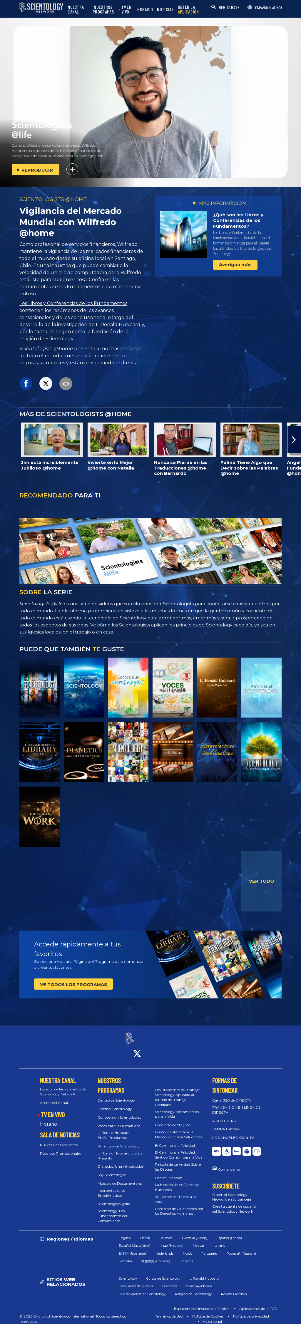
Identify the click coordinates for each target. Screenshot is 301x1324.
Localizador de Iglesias (136, 1281)
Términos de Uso (169, 1311)
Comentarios (229, 1164)
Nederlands (164, 1248)
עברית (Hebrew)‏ (171, 1240)
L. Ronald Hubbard (204, 1273)
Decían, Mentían (169, 1172)
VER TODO (261, 881)
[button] (294, 439)
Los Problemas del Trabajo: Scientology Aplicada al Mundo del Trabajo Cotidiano (177, 1092)
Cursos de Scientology (163, 1273)
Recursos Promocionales (60, 1148)
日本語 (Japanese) (132, 1248)
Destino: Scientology (115, 1103)
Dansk (145, 1233)
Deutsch (166, 1233)
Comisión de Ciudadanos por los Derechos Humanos (179, 1206)
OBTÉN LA (188, 9)
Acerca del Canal (54, 1097)
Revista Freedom (234, 1289)
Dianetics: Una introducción (121, 1161)
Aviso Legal (212, 1316)
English (125, 1233)
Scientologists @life (114, 1198)
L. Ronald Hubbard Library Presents (120, 1150)
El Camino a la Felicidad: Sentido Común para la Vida (179, 1149)
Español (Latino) (229, 1233)
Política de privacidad (251, 1311)
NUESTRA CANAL (76, 9)
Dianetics (169, 1281)
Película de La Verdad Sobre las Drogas (178, 1161)
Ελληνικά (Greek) (194, 1233)
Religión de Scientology (193, 1289)
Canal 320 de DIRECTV (231, 1095)
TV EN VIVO (126, 9)
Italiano (219, 1240)
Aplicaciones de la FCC (258, 1303)
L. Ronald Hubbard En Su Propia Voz (114, 1130)
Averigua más (235, 264)
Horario (48, 1119)
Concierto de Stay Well (174, 1119)
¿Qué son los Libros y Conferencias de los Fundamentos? (238, 220)
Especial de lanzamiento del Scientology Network (63, 1086)
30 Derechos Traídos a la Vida (175, 1194)
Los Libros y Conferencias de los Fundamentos (73, 303)
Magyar (198, 1240)
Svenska (125, 1256)
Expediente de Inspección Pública (202, 1303)
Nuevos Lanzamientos (59, 1139)
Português (209, 1248)
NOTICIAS (165, 9)
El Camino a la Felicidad (175, 1140)
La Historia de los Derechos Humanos (177, 1182)
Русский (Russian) (241, 1248)
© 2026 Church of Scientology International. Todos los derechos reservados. (72, 1314)
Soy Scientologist (112, 1169)
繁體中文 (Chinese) (155, 1256)
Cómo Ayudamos (199, 1281)
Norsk (187, 1248)
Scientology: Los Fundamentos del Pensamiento (112, 1210)
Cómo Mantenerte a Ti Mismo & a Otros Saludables (178, 1129)
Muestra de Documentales (120, 1178)
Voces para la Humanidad (119, 1120)
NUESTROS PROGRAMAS (103, 9)
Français (186, 1256)
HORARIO (145, 9)
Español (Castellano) (134, 1240)
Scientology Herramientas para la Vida (177, 1109)
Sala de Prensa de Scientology (142, 1289)
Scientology (128, 1273)
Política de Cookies (207, 1311)
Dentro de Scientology (116, 1095)
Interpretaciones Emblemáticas (111, 1187)
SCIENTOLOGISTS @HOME (53, 199)
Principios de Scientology (119, 1141)
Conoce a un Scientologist (119, 1112)
